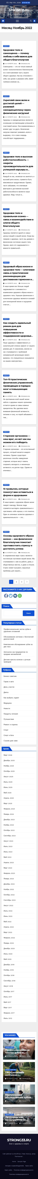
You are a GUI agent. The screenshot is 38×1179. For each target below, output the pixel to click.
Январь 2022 (9, 943)
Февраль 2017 (9, 1013)
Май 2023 (7, 857)
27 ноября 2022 (11, 230)
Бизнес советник (10, 676)
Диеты (6, 692)
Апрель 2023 (9, 862)
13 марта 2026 (12, 1123)
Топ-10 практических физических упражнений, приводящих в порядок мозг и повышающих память (18, 386)
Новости (6, 46)
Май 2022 (7, 922)
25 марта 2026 (12, 1078)
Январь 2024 (9, 814)
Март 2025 (8, 803)
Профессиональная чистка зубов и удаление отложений (18, 1053)
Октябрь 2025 (9, 771)
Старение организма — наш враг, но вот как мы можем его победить (17, 439)
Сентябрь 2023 (10, 836)
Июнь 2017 (8, 997)
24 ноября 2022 (11, 340)
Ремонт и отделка (11, 725)
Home (14, 1161)
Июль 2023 (8, 846)
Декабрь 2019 (9, 965)
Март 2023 (8, 868)
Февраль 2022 (9, 938)
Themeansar (19, 1156)
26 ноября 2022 (11, 283)
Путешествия (9, 719)
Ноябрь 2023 (9, 825)
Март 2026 (8, 755)
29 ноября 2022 (11, 173)
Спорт (6, 730)
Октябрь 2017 (9, 991)
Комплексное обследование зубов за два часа (18, 1097)
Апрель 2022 (9, 927)
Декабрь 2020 (9, 948)
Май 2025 (7, 793)
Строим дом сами (11, 741)
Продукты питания (11, 714)
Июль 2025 (8, 782)
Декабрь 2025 (9, 760)
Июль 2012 (8, 1018)
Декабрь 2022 (9, 884)
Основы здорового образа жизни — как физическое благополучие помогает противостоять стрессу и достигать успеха (18, 542)
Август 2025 (8, 777)
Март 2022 (8, 932)
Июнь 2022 (8, 916)
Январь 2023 (9, 879)
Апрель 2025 (9, 798)
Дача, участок (9, 687)
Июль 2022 (8, 911)
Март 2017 (8, 1008)
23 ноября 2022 (11, 446)
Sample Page (22, 1161)
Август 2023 (8, 841)
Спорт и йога (9, 735)
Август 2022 (8, 905)
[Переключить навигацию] (17, 21)
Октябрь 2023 (9, 830)
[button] (31, 21)
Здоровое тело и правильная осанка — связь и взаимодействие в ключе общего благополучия (18, 219)
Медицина (8, 703)
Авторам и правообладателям (14, 1166)
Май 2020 (7, 959)
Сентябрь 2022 (10, 900)
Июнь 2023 (8, 852)
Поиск (6, 606)
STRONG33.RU (19, 10)
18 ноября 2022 (11, 552)
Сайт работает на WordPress (12, 1154)
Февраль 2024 (9, 809)
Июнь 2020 (8, 954)
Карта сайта (29, 1166)
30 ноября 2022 (11, 63)
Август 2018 (8, 986)
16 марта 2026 (12, 1101)
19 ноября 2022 (11, 499)
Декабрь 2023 (9, 820)
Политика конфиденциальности (23, 1170)
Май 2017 (7, 1002)
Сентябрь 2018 (9, 981)
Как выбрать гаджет (11, 698)
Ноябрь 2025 (9, 766)
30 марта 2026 (12, 1056)
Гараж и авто (9, 682)
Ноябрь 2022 (9, 889)
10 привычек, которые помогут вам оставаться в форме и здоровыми (18, 492)
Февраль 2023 (9, 873)
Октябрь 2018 (9, 975)
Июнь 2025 (8, 787)
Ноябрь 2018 (9, 970)
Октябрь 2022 (9, 895)
